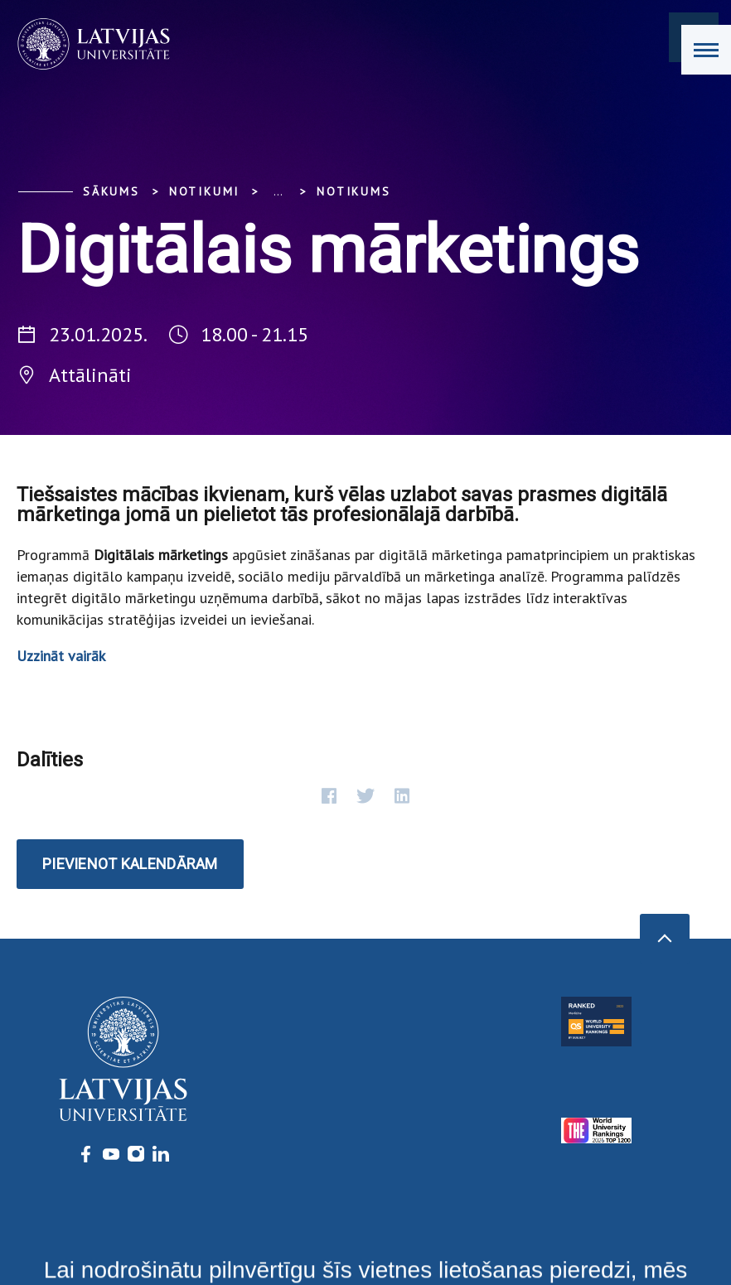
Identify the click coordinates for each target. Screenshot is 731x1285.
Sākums (111, 191)
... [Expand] (278, 191)
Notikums (353, 191)
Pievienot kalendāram (130, 863)
